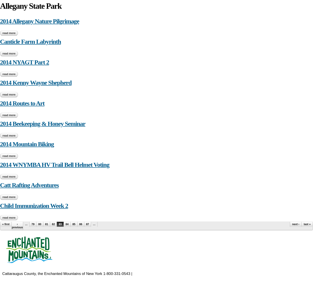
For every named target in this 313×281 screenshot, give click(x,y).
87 (87, 224)
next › (295, 224)
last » (307, 224)
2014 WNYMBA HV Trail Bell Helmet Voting (54, 164)
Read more (10, 33)
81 (46, 224)
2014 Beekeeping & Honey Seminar (42, 123)
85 (73, 224)
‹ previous (17, 226)
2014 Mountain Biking (27, 144)
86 (80, 224)
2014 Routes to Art (22, 103)
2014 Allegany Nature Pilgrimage (39, 21)
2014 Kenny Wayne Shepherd (35, 82)
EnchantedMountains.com (155, 274)
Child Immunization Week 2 (34, 205)
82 (53, 224)
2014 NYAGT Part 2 (24, 62)
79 (32, 224)
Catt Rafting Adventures (29, 185)
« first (6, 224)
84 (67, 224)
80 (39, 224)
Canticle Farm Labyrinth (30, 41)
